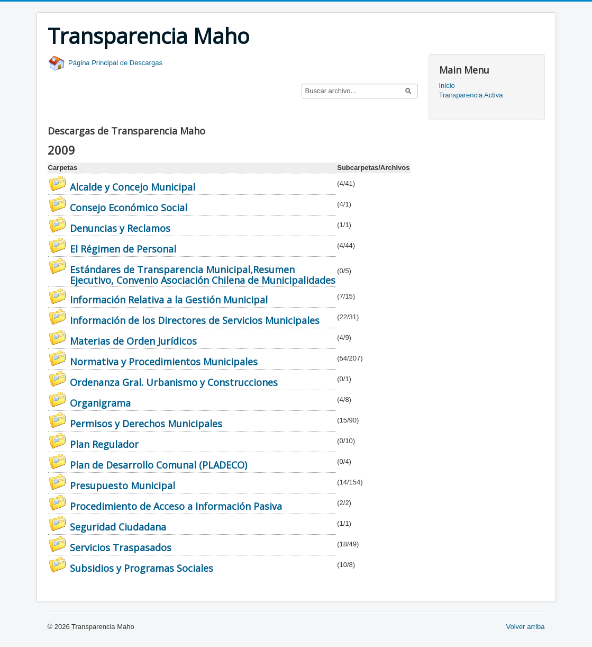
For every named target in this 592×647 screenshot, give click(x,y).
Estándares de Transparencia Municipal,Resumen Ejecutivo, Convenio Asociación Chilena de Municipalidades (202, 274)
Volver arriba (525, 627)
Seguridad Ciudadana (118, 526)
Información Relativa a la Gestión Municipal (169, 299)
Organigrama (100, 403)
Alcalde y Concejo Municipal (132, 187)
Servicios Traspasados (120, 547)
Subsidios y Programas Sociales (141, 568)
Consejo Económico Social (128, 207)
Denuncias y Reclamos (120, 228)
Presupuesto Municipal (122, 485)
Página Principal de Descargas (105, 63)
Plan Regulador (104, 444)
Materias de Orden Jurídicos (133, 341)
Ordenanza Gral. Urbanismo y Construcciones (174, 382)
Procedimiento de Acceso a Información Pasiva (176, 506)
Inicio (447, 85)
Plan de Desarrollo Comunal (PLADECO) (158, 465)
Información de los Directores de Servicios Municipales (195, 320)
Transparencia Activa (471, 95)
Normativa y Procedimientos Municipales (164, 361)
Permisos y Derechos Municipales (146, 423)
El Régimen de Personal (123, 248)
